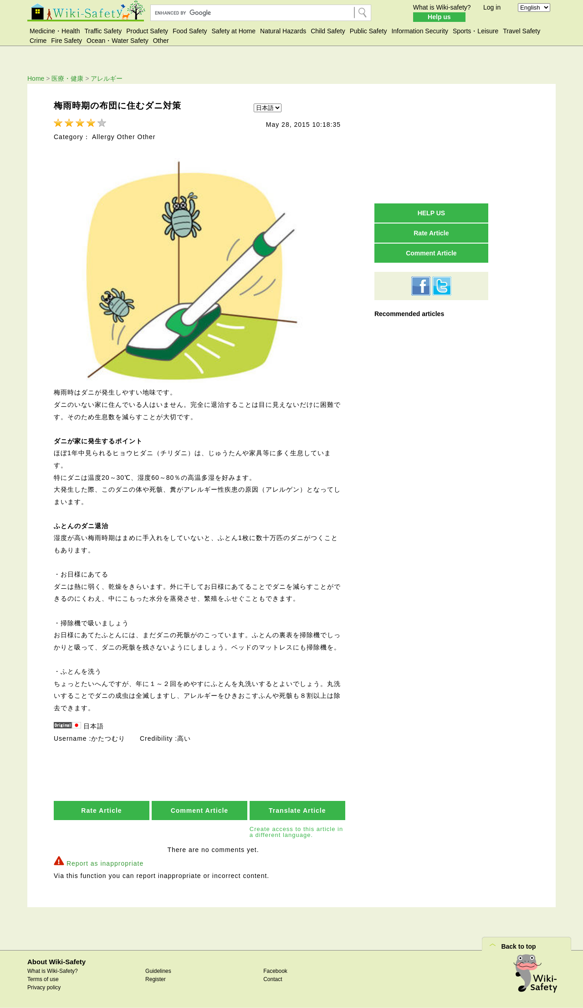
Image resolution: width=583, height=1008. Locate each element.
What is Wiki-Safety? (52, 971)
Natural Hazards (283, 31)
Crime (38, 40)
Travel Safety (521, 31)
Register (155, 979)
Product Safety (147, 31)
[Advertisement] (431, 143)
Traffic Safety (103, 31)
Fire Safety (66, 40)
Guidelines (158, 971)
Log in (492, 7)
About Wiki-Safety (56, 962)
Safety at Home (234, 31)
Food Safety (190, 31)
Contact (272, 979)
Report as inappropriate (104, 863)
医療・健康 (67, 78)
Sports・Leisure (475, 31)
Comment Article (200, 810)
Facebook (275, 971)
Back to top (518, 946)
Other (161, 40)
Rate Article (101, 810)
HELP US (431, 213)
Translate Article (297, 810)
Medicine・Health (55, 31)
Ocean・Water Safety (117, 40)
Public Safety (368, 31)
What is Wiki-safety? (442, 7)
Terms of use (43, 979)
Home (35, 78)
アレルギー (107, 78)
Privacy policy (44, 987)
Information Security (419, 31)
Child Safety (328, 31)
